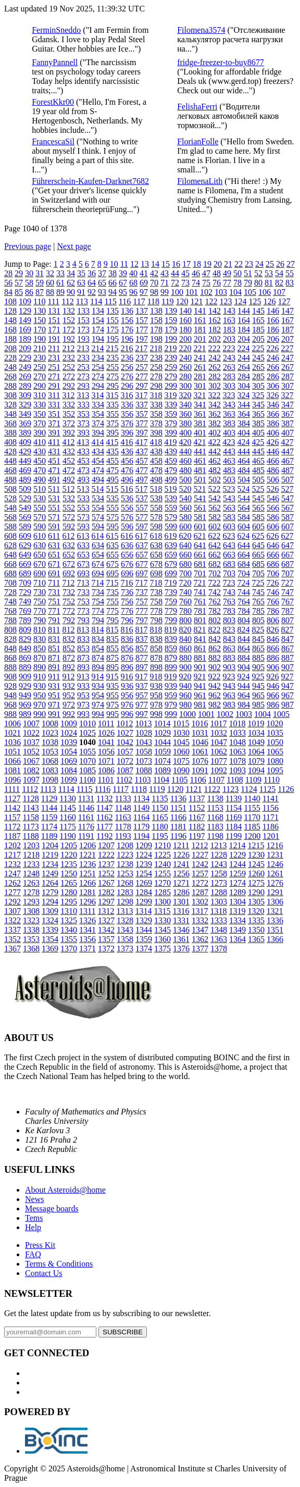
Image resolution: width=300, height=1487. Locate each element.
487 (287, 470)
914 (97, 676)
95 (123, 292)
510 (39, 489)
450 (39, 460)
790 (39, 620)
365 (258, 414)
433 (83, 451)
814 (97, 629)
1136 (178, 798)
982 (214, 704)
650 (39, 554)
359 (171, 414)
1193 (123, 836)
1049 (256, 742)
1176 (86, 826)
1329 (143, 920)
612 (68, 535)
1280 (68, 892)
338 (156, 404)
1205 (68, 845)
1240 (162, 864)
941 (200, 685)
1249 (50, 873)
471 (54, 470)
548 (10, 507)
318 (155, 395)
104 (235, 292)
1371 (87, 948)
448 (10, 460)
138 (156, 310)
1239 (143, 864)
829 (25, 639)
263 (229, 367)
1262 (12, 882)
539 (171, 498)
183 (229, 329)
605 (258, 526)
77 (227, 282)
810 (39, 629)
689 (25, 573)
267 (287, 367)
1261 (275, 873)
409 (25, 442)
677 (141, 564)
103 (221, 292)
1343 (125, 929)
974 (98, 704)
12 (134, 263)
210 (39, 348)
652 (69, 554)
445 (258, 451)
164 (244, 320)
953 (83, 695)
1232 (12, 864)
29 (19, 273)
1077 (218, 761)
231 (54, 357)
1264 (50, 882)
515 (112, 489)
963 (229, 695)
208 (10, 348)
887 (287, 657)
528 (10, 498)
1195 (160, 836)
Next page (74, 246)
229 (25, 357)
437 (141, 451)
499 (171, 479)
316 (126, 395)
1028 (143, 732)
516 (126, 489)
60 (50, 282)
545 (258, 498)
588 (10, 526)
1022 (31, 732)
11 (124, 263)
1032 (218, 732)
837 (141, 639)
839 (171, 639)
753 (83, 601)
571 (54, 517)
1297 (106, 901)
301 (200, 385)
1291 (275, 892)
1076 (200, 761)
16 (176, 263)
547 (287, 498)
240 (185, 357)
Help (33, 1227)
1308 (31, 911)
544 (244, 498)
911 (54, 676)
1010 (87, 723)
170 (39, 329)
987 (287, 704)
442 (214, 451)
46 (196, 273)
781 (200, 610)
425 (258, 442)
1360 (162, 939)
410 (39, 442)
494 (98, 479)
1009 (68, 723)
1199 (234, 836)
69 (144, 282)
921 (199, 676)
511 (54, 489)
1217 (12, 854)
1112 (30, 789)
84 (8, 292)
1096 (12, 779)
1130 (67, 798)
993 (83, 714)
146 (273, 310)
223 (228, 348)
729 (25, 592)
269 (25, 376)
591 (54, 526)
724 (243, 582)
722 (214, 582)
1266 (87, 882)
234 (98, 357)
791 (54, 620)
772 (69, 610)
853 (83, 648)
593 (83, 526)
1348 (218, 929)
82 (279, 282)
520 (185, 489)
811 (54, 629)
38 (112, 273)
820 (185, 629)
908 (10, 676)
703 (229, 573)
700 (185, 573)
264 (244, 367)
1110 (272, 779)
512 (68, 489)
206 (273, 338)
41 (144, 273)
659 (171, 554)
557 (141, 507)
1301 (181, 901)
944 (244, 685)
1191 (86, 836)
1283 (125, 892)
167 (287, 320)
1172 (12, 826)
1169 (234, 817)
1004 (262, 714)
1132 (104, 798)
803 (229, 620)
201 (200, 338)
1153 (215, 807)
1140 (252, 798)
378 (156, 423)
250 (39, 367)
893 (83, 667)
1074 (162, 761)
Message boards (52, 1208)
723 (228, 582)
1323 (31, 920)
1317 (199, 911)
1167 (197, 817)
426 (272, 442)
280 (185, 376)
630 (39, 545)
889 (25, 667)
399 (171, 432)
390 (39, 432)
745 (258, 592)
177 (141, 329)
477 (141, 470)
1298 (125, 901)
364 (244, 414)
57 (19, 282)
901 (200, 667)
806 (273, 620)
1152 (197, 807)
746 (273, 592)
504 (244, 479)
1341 (87, 929)
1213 (218, 845)
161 (200, 320)
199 (171, 338)
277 (141, 376)
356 (127, 414)
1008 (50, 723)
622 (214, 535)
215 (112, 348)
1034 (256, 732)
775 (112, 610)
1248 (31, 873)
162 (214, 320)
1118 (139, 789)
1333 (218, 920)
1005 (281, 714)
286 (273, 376)
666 (273, 554)
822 (214, 629)
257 (141, 367)
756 (127, 601)
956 (127, 695)
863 (229, 648)
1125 (267, 789)
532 (69, 498)
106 (264, 292)
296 (127, 385)
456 (127, 460)
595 (112, 526)
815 (112, 629)
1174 (49, 826)
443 (229, 451)
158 (156, 320)
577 (141, 517)
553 (83, 507)
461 (200, 460)
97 (144, 292)
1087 (125, 770)
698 (156, 573)
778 (156, 610)
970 (39, 704)
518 (155, 489)
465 (258, 460)
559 (171, 507)
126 (269, 301)
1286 (181, 892)
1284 (143, 892)
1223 (125, 854)
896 (127, 667)
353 (83, 414)
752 (69, 601)
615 (112, 535)
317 (141, 395)
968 (10, 704)
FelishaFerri (197, 106)
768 (10, 610)
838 (156, 639)
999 (171, 714)
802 (214, 620)
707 (287, 573)
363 (229, 414)
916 (126, 676)
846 (273, 639)
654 (98, 554)
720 (185, 582)
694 (98, 573)
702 (214, 573)
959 (171, 695)
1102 (124, 779)
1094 (256, 770)
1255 (162, 873)
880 (185, 657)
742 (214, 592)
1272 (200, 882)
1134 (141, 798)
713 (83, 582)
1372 (106, 948)
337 (141, 404)
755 (112, 601)
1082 (31, 770)
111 (53, 301)
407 (287, 432)
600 (185, 526)
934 (98, 685)
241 (200, 357)
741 (200, 592)
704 (244, 573)
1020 (274, 723)
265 (258, 367)
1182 (197, 826)
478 (156, 470)
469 (25, 470)
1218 (31, 854)
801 (200, 620)
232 (69, 357)
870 (39, 657)
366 (273, 414)
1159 (49, 817)
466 (273, 460)
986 (273, 704)
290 (39, 385)
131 (54, 310)
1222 (106, 854)
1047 (218, 742)
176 (127, 329)
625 (258, 535)
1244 (237, 864)
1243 (218, 864)
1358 (125, 939)
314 (97, 395)
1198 (215, 836)
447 (287, 451)
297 (141, 385)
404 (244, 432)
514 (97, 489)
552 (69, 507)
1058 (143, 751)
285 (258, 376)
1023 (50, 732)
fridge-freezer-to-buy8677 (220, 62)
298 (156, 385)
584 (244, 517)
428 (10, 451)
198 (156, 338)
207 (287, 338)
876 (127, 657)
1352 (12, 939)
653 (83, 554)
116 (125, 301)
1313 (124, 911)
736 (127, 592)
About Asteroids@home (65, 1189)
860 (185, 648)
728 (10, 592)
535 (112, 498)
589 (25, 526)
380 (185, 423)
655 (112, 554)
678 (156, 564)
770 (39, 610)
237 (141, 357)
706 (273, 573)
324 (243, 395)
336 (127, 404)
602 (214, 526)
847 (287, 639)
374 (98, 423)
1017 (218, 723)
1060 (181, 751)
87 (39, 292)
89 (60, 292)
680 (185, 564)
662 (214, 554)
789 (25, 620)
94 (112, 292)
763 (229, 601)
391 (54, 432)
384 (244, 423)
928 (10, 685)
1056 (106, 751)
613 (83, 535)
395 (112, 432)
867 (287, 648)
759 (171, 601)
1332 (200, 920)
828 (10, 639)
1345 (162, 929)
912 (68, 676)
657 (141, 554)
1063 (237, 751)
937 (141, 685)
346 (273, 404)
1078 (237, 761)
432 (69, 451)
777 (141, 610)
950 (39, 695)
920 (185, 676)
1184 (234, 826)
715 (112, 582)
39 (123, 273)
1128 (30, 798)
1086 (106, 770)
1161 (86, 817)
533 (83, 498)
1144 (49, 807)
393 (83, 432)
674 (98, 564)
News (34, 1199)
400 (185, 432)
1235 (68, 864)
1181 (178, 826)
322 (214, 395)
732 (69, 592)
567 (287, 507)
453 (83, 460)
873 (83, 657)
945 (258, 685)
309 (25, 395)
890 (39, 667)
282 (214, 376)
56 (8, 282)
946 (273, 685)
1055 (87, 751)
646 (273, 545)
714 (97, 582)
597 (141, 526)
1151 (178, 807)
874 (98, 657)
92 (92, 292)
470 (39, 470)
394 (98, 432)
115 (110, 301)
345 (258, 404)
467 (287, 460)
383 (229, 423)
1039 (68, 742)
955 (112, 695)
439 (171, 451)
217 (141, 348)
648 (10, 554)
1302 (200, 901)
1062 (218, 751)
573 (83, 517)
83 (289, 282)
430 (39, 451)
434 (98, 451)
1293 (31, 901)
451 (54, 460)
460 (185, 460)
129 (25, 310)
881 (200, 657)
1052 (31, 751)
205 (258, 338)
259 (171, 367)
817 (141, 629)
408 (10, 442)
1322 (12, 920)
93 (102, 292)
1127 (12, 798)
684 (244, 564)
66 (112, 282)
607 (287, 526)
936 (127, 685)
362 (214, 414)
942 (214, 685)
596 (127, 526)
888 (10, 667)
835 (112, 639)
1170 (252, 817)
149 (25, 320)
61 (60, 282)
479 (171, 470)
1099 (68, 779)
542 (214, 498)
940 (185, 685)
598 (156, 526)
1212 (199, 845)
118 (153, 301)
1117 (121, 789)
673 (83, 564)
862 (214, 648)
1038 (50, 742)
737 (141, 592)
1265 (68, 882)
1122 (212, 789)
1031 (200, 732)
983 (229, 704)
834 (98, 639)
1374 (143, 948)
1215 (255, 845)
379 (171, 423)
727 (287, 582)
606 (273, 526)
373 (83, 423)
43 (164, 273)
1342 (106, 929)
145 (258, 310)
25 (270, 263)
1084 (68, 770)
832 (69, 639)
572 (69, 517)
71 (164, 282)
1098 (50, 779)
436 (127, 451)
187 (287, 329)
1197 (197, 836)
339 (171, 404)
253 (83, 367)
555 (112, 507)
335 (112, 404)
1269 (143, 882)
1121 (193, 789)
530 (39, 498)
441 (200, 451)
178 (156, 329)
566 (273, 507)
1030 (181, 732)
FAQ (33, 1254)
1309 (50, 911)
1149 (141, 807)
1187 (12, 836)
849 (25, 648)
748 (10, 601)
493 (83, 479)
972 (69, 704)
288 (10, 385)
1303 (218, 901)
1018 (237, 723)
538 (156, 498)
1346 (181, 929)
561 (200, 507)
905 (258, 667)
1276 (275, 882)
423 (228, 442)
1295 (68, 901)
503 (229, 479)
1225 (162, 854)
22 (238, 263)
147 (287, 310)
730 (39, 592)
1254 (143, 873)
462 (214, 460)
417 (141, 442)
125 (254, 301)
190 (39, 338)
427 (287, 442)
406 (273, 432)
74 (196, 282)
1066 (12, 761)
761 (200, 601)
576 (127, 517)
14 (155, 263)
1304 (237, 901)
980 (185, 704)
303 (229, 385)
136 (127, 310)
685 (258, 564)
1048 (237, 742)
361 (200, 414)
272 (69, 376)
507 (287, 479)
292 (69, 385)
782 (214, 610)
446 (273, 451)
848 (10, 648)
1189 (49, 836)
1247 (12, 873)
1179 (141, 826)
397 (141, 432)
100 (177, 292)
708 (10, 582)
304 (244, 385)
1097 (31, 779)
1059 (162, 751)
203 (229, 338)
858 (156, 648)
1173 (30, 826)
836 (127, 639)
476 (127, 470)
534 (98, 498)
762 (214, 601)
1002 (225, 714)
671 (54, 564)
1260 (256, 873)
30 (29, 273)
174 (98, 329)
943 (229, 685)
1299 (143, 901)
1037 (31, 742)
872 (69, 657)
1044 (162, 742)
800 (185, 620)
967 (287, 695)
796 (127, 620)
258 (156, 367)
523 (228, 489)
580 (185, 517)
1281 (87, 892)
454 (98, 460)
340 (185, 404)
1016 (199, 723)
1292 (12, 901)
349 (25, 414)
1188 (30, 836)
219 (170, 348)
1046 (200, 742)
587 (287, 517)
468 (10, 470)
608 (10, 535)
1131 (86, 798)
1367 (12, 948)
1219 (50, 854)
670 (39, 564)
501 (200, 479)
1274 (237, 882)
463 (229, 460)
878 (156, 657)
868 (10, 657)
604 (244, 526)
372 (69, 423)
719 (170, 582)
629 (25, 545)
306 (273, 385)
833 (83, 639)
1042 (125, 742)
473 (83, 470)
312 (68, 395)
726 (272, 582)
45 (185, 273)
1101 (105, 779)
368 (10, 423)
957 (141, 695)
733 (83, 592)
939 (171, 685)
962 (214, 695)
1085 (87, 770)
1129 (49, 798)
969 (25, 704)
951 (54, 695)
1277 (12, 892)
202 (214, 338)
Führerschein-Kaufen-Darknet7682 (90, 181)
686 (273, 564)
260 (185, 367)
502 (214, 479)
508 (10, 489)
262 (214, 367)
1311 (87, 911)
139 (171, 310)
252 (69, 367)
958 (156, 695)
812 (68, 629)
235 (112, 357)
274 (98, 376)
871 (54, 657)
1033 (237, 732)
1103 (142, 779)
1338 (31, 929)
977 (141, 704)
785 (258, 610)
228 (10, 357)
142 (214, 310)
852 (69, 648)
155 (112, 320)
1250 (68, 873)
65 (102, 282)
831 (54, 639)
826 (272, 629)
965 (258, 695)
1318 (218, 911)
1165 (160, 817)
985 (258, 704)
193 (83, 338)
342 (214, 404)
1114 (66, 789)
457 (141, 460)
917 (141, 676)
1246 (275, 864)
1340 (68, 929)
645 (258, 545)
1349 (237, 929)
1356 (87, 939)
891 (54, 667)
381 (200, 423)
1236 (87, 864)
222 (214, 348)
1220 (68, 854)
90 (71, 292)
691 (54, 573)
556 (127, 507)
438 (156, 451)
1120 (175, 789)
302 (214, 385)
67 (123, 282)
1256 (181, 873)
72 (175, 282)
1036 (12, 742)
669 (25, 564)
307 (287, 385)
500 (185, 479)
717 (141, 582)
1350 (256, 929)
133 (83, 310)
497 (141, 479)
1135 (160, 798)
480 (185, 470)
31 (39, 273)
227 (287, 348)
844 (244, 639)
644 (244, 545)
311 (54, 395)
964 (244, 695)
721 (199, 582)
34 (71, 273)
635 (112, 545)
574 (98, 517)
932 (69, 685)
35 (81, 273)
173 (83, 329)
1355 (68, 939)
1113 (48, 789)
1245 (256, 864)
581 (200, 517)
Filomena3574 (201, 30)
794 (98, 620)
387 (287, 423)
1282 (106, 892)
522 (214, 489)
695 (112, 573)
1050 (275, 742)
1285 (162, 892)
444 (244, 451)
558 (156, 507)
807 (287, 620)
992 (69, 714)
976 (127, 704)
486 (273, 470)
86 (29, 292)
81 (269, 282)
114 (96, 301)
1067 (31, 761)
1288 (218, 892)
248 (10, 367)
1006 (12, 723)
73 (185, 282)
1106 (198, 779)
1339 (50, 929)
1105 (179, 779)
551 (54, 507)
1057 (125, 751)
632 (69, 545)
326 (272, 395)
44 (175, 273)
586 (273, 517)
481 (200, 470)
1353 (31, 939)
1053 (50, 751)
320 (185, 395)
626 (272, 535)
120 (182, 301)
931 (54, 685)
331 (54, 404)
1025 (87, 732)
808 (10, 629)
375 (112, 423)
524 (243, 489)
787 (287, 610)
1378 (218, 948)
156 (127, 320)
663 (229, 554)
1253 (125, 873)
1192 (104, 836)
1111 (12, 789)
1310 (68, 911)
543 (229, 498)
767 (287, 601)
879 (171, 657)
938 (156, 685)
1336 (275, 920)
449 (25, 460)
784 (244, 610)
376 (127, 423)
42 (154, 273)
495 (112, 479)
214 (97, 348)
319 (170, 395)
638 (156, 545)
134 (98, 310)
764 (244, 601)
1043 (143, 742)
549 (25, 507)
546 (273, 498)
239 (171, 357)
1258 (218, 873)
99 (164, 292)
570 (39, 517)
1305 (256, 901)
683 (229, 564)
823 (228, 629)
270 (39, 376)
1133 (123, 798)
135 (112, 310)
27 (290, 263)
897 (141, 667)
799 (171, 620)
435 (112, 451)
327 (287, 395)
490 (39, 479)
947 (287, 685)
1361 (181, 939)
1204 (50, 845)
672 (69, 564)
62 (71, 282)
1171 (270, 817)
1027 (125, 732)
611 (54, 535)
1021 (12, 732)
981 (200, 704)
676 (127, 564)
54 (279, 273)
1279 (50, 892)
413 (83, 442)
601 (200, 526)
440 (185, 451)
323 (228, 395)
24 (259, 263)
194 (98, 338)
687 (287, 564)
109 (25, 301)
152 (69, 320)
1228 (218, 854)
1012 (124, 723)
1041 (106, 742)
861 (200, 648)
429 (25, 451)
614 (97, 535)
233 (83, 357)
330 (39, 404)
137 (141, 310)
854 (98, 648)
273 (83, 376)
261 (200, 367)
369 (25, 423)
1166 (178, 817)
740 (185, 592)
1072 (125, 761)
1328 (125, 920)
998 (156, 714)
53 (269, 273)
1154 (234, 807)
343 (229, 404)
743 (229, 592)
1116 (102, 789)
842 (214, 639)
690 (39, 573)
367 (287, 414)
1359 (143, 939)
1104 (161, 779)
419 (170, 442)
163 (229, 320)
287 (287, 376)
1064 (256, 751)
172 (69, 329)
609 (25, 535)
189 (25, 338)
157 (141, 320)
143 (229, 310)
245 (258, 357)
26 (280, 263)
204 (244, 338)
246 (273, 357)
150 (39, 320)
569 (25, 517)
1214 (237, 845)
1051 (12, 751)
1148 (123, 807)
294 (98, 385)
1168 (215, 817)
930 (39, 685)
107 (279, 292)
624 (243, 535)
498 (156, 479)
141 (200, 310)
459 (171, 460)
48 (217, 273)
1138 (215, 798)
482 (214, 470)
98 (154, 292)
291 (54, 385)
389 (25, 432)
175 (112, 329)
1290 (256, 892)
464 (244, 460)
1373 (125, 948)
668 (10, 564)
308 (10, 395)
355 (112, 414)
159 (171, 320)
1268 (125, 882)
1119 (157, 789)
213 (83, 348)
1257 (200, 873)
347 (287, 404)
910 (39, 676)
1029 (162, 732)
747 (287, 592)
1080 (275, 761)
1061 (200, 751)
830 (39, 639)
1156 (270, 807)
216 (126, 348)
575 (112, 517)
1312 (105, 911)
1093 (237, 770)
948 (10, 695)
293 (83, 385)
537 (141, 498)
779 (171, 610)
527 (287, 489)
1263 (31, 882)
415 (112, 442)
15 (165, 263)
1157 (12, 817)
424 (243, 442)
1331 (181, 920)
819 (170, 629)
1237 (106, 864)
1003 (243, 714)
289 (25, 385)
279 (171, 376)
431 (54, 451)
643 (229, 545)
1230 (256, 854)
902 (214, 667)
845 (258, 639)
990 (39, 714)
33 (60, 273)
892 (69, 667)
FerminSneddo (56, 30)
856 (127, 648)
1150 (160, 807)
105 (250, 292)
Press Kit (40, 1245)
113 (82, 301)
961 (200, 695)
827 (287, 629)
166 (273, 320)
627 (287, 535)
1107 (216, 779)
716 (126, 582)
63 (81, 282)
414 (97, 442)
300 (185, 385)
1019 (255, 723)
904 (244, 667)
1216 (274, 845)
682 (214, 564)
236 (127, 357)
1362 (200, 939)
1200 (252, 836)
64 (92, 282)
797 (141, 620)
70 (154, 282)
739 (171, 592)
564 (244, 507)
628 (10, 545)
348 (10, 414)
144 (244, 310)
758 (156, 601)
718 (155, 582)
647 (287, 545)
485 (258, 470)
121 (196, 301)
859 (171, 648)
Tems (34, 1217)
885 (258, 657)
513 (83, 489)
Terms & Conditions (59, 1263)
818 (155, 629)
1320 (255, 911)
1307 (12, 911)
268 (10, 376)
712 (68, 582)
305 (258, 385)
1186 (270, 826)
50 (237, 273)
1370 (68, 948)
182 (214, 329)
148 (10, 320)
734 (98, 592)
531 (54, 498)
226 (272, 348)
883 (229, 657)
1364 (237, 939)
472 (69, 470)
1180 (160, 826)
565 (258, 507)
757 (141, 601)
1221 (87, 854)
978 (156, 704)
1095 (275, 770)
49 (227, 273)
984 (244, 704)
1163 (123, 817)
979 (171, 704)
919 (170, 676)
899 (171, 667)
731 (54, 592)
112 (67, 301)
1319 (237, 911)
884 (244, 657)
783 (229, 610)
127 (284, 301)
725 (258, 582)
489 (25, 479)
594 (98, 526)
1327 (106, 920)
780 (185, 610)
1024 (68, 732)
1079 (256, 761)
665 (258, 554)
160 (185, 320)
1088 (143, 770)
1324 (50, 920)
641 (200, 545)
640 (185, 545)
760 (185, 601)
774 (98, 610)
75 (206, 282)
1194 (141, 836)
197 (141, 338)
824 (243, 629)
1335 (256, 920)
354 (98, 414)
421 (199, 442)
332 (69, 404)
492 (69, 479)
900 (185, 667)
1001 (206, 714)
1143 (30, 807)
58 (29, 282)
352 (69, 414)
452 (69, 460)
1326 (87, 920)
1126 (286, 789)
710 (39, 582)
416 (126, 442)
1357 (106, 939)
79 (248, 282)
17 (186, 263)
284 (244, 376)
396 (127, 432)
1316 (180, 911)
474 (98, 470)
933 (83, 685)
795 (112, 620)
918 (155, 676)
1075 (181, 761)
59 (39, 282)
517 (141, 489)
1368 (31, 948)
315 (112, 395)
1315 (162, 911)
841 (200, 639)
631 (54, 545)
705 (258, 573)
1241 (181, 864)
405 (258, 432)
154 (98, 320)
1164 (141, 817)
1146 (86, 807)
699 (171, 573)
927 (287, 676)
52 (258, 273)
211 (54, 348)
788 (10, 620)
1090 (181, 770)
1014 (162, 723)
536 (127, 498)
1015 (180, 723)
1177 (104, 826)
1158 (30, 817)
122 (211, 301)
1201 (270, 836)
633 (83, 545)
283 (229, 376)
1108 (235, 779)
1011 (106, 723)
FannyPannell (55, 62)
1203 (31, 845)
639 (171, 545)
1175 (67, 826)
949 (25, 695)
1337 (12, 929)
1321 (274, 911)
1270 (162, 882)
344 (244, 404)
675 (112, 564)
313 (83, 395)
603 (229, 526)
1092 (218, 770)
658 (156, 554)
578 (156, 517)
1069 (68, 761)
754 (98, 601)
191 (54, 338)
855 (112, 648)
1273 (218, 882)
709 (25, 582)
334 (98, 404)
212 (68, 348)
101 (191, 292)
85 (19, 292)
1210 (162, 845)
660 (185, 554)
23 (249, 263)
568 (10, 517)
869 (25, 657)
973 (83, 704)
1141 (270, 798)
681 (200, 564)
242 (214, 357)
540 (185, 498)
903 (229, 667)
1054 (68, 751)
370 (39, 423)
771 (54, 610)
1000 (187, 714)
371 (54, 423)
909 (25, 676)
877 (141, 657)
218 (155, 348)
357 (141, 414)
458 (156, 460)
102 (206, 292)
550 (39, 507)
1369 (50, 948)
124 (240, 301)
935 (112, 685)
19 (207, 263)
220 (185, 348)
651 (54, 554)
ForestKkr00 (53, 101)
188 (10, 338)
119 (167, 301)
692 (69, 573)
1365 (256, 939)
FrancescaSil (53, 141)
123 (225, 301)
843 (229, 639)
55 (289, 273)
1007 (31, 723)
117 (139, 301)
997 (141, 714)
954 (98, 695)
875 (112, 657)
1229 (237, 854)
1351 (275, 929)
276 (127, 376)
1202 (12, 845)
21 (228, 263)
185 (258, 329)
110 (39, 301)
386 (273, 423)
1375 (162, 948)
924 (243, 676)
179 (171, 329)
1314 (143, 911)
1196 (178, 836)
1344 (143, 929)
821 (199, 629)
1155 (252, 807)
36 (92, 273)
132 (69, 310)
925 (258, 676)
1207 (106, 845)
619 (170, 535)
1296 (87, 901)
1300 (162, 901)
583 (229, 517)
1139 (234, 798)
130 (39, 310)
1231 (275, 854)
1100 (87, 779)
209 (25, 348)
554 (98, 507)
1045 (181, 742)
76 (217, 282)
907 (287, 667)
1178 (123, 826)
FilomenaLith (199, 181)
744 (244, 592)
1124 (249, 789)
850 (39, 648)
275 (112, 376)
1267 (106, 882)
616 (126, 535)
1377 (200, 948)
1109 (253, 779)
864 (244, 648)
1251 (87, 873)
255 (112, 367)
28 (8, 273)
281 (200, 376)
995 (112, 714)
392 (69, 432)
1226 (181, 854)
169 (25, 329)
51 (248, 273)
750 (39, 601)
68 (133, 282)
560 (185, 507)
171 (54, 329)
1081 (12, 770)
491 (54, 479)
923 (228, 676)
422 (214, 442)
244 (244, 357)
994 (98, 714)
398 (156, 432)
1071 (106, 761)
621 (199, 535)
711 (54, 582)
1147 (104, 807)
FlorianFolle (197, 141)
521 (199, 489)
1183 (215, 826)
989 (25, 714)
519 (170, 489)
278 (156, 376)
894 (98, 667)
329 (25, 404)
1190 (67, 836)
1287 (200, 892)
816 (126, 629)
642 (214, 545)
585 (258, 517)
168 (10, 329)
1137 (197, 798)
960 (185, 695)
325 (258, 395)
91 (81, 292)
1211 (181, 845)
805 (258, 620)
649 (25, 554)
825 (258, 629)
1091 (200, 770)
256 (127, 367)
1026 (106, 732)
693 (83, 573)
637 (141, 545)
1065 (275, 751)
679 (171, 564)
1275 (256, 882)
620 (185, 535)
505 (258, 479)
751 (54, 601)
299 (171, 385)
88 (50, 292)
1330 (162, 920)
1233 (31, 864)
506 (273, 479)
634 (98, 545)
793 (83, 620)
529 (25, 498)
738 (156, 592)
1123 (230, 789)
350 (39, 414)
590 (39, 526)
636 (127, 545)
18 (197, 263)
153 (83, 320)
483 (229, 470)
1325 (68, 920)
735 (112, 592)
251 (54, 367)
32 (50, 273)
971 (54, 704)
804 (244, 620)
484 (244, 470)
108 (10, 301)
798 (156, 620)
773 (83, 610)
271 (54, 376)
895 (112, 667)
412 (68, 442)
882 (214, 657)
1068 (50, 761)
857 (141, 648)
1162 (104, 817)
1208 (125, 845)
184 (244, 329)
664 (244, 554)
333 (83, 404)
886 (273, 657)
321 (199, 395)
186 (273, 329)
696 (127, 573)
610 (39, 535)
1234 (50, 864)
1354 (50, 939)
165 (258, 320)
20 (218, 263)
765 (258, 601)
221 (199, 348)
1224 (143, 854)
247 (287, 357)
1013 (143, 723)
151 (54, 320)
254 (98, 367)
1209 (143, 845)
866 (273, 648)
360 (185, 414)
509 (25, 489)
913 (83, 676)
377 (141, 423)
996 (127, 714)
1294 (50, 901)
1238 (125, 864)
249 (25, 367)
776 (127, 610)
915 (112, 676)
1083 (50, 770)
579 (171, 517)
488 (10, 479)
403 (229, 432)
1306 (275, 901)
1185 (252, 826)
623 (228, 535)
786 (273, 610)
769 (25, 610)
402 (214, 432)
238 (156, 357)
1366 (275, 939)
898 (156, 667)
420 (185, 442)
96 (133, 292)
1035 (275, 732)
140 (185, 310)
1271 (181, 882)
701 (200, 573)
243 (229, 357)
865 (258, 648)
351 (54, 414)
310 (39, 395)
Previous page (27, 246)
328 (10, 404)
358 (156, 414)
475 (112, 470)
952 (69, 695)
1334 (237, 920)
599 (171, 526)
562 (214, 507)
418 (155, 442)
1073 (143, 761)
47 (206, 273)
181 (200, 329)
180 (185, 329)
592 (69, 526)
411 (54, 442)
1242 (200, 864)
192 (69, 338)
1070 (87, 761)
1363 (218, 939)
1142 (12, 807)
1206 (87, 845)
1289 (237, 892)
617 (141, 535)
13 (145, 263)
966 (273, 695)
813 (83, 629)
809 (25, 629)
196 (127, 338)
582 (214, 517)
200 (185, 338)
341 (200, 404)
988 (10, 714)
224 (243, 348)
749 (25, 601)
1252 (106, 873)
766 (273, 601)
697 (141, 573)
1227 (200, 854)
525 (258, 489)
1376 (181, 948)
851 (54, 648)
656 (127, 554)
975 (112, 704)
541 (200, 498)
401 (200, 432)
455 (112, 460)
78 (237, 282)
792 (69, 620)
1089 (162, 770)
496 (127, 479)
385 (258, 423)
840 (185, 639)
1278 (31, 892)
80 (258, 282)
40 (133, 273)
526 (272, 489)
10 (114, 263)
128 (10, 310)
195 (112, 338)
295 (112, 385)
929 (25, 685)
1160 (67, 817)
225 (258, 348)
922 (214, 676)
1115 (85, 789)
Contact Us (44, 1273)
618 (155, 535)
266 (273, 367)
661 (200, 554)
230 (39, 357)
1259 (237, 873)
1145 (67, 807)
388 (10, 432)
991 (54, 714)
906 (273, 667)
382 (214, 423)
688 (10, 573)
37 (102, 273)
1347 (200, 929)
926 (272, 676)
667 (287, 554)
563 (229, 507)
